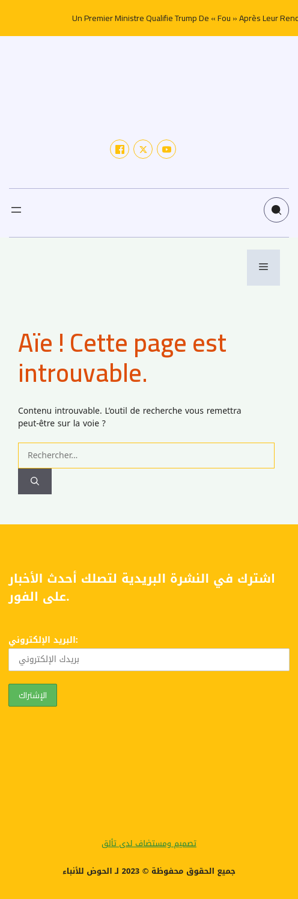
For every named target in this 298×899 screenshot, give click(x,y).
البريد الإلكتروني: (149, 651)
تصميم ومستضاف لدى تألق (149, 843)
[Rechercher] (35, 481)
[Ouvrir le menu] (16, 210)
